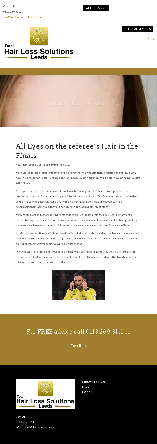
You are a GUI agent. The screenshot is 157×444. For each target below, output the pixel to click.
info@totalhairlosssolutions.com (22, 16)
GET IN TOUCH (96, 7)
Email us (78, 345)
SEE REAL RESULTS (138, 28)
